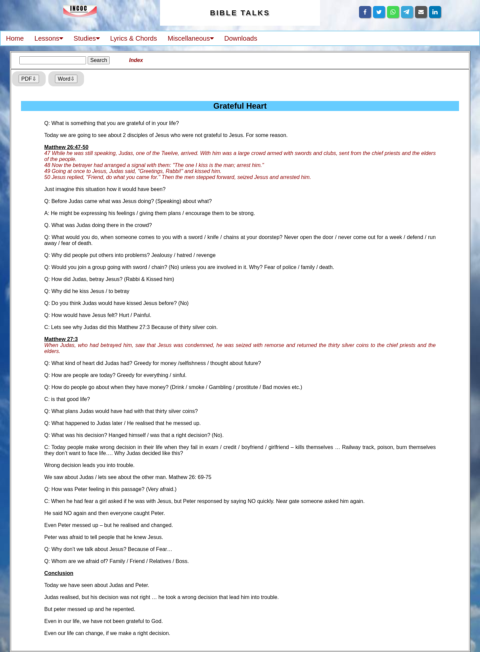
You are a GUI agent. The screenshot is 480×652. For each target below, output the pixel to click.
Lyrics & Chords (133, 38)
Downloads (240, 38)
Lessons (48, 38)
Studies (87, 38)
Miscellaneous (191, 38)
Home (15, 38)
